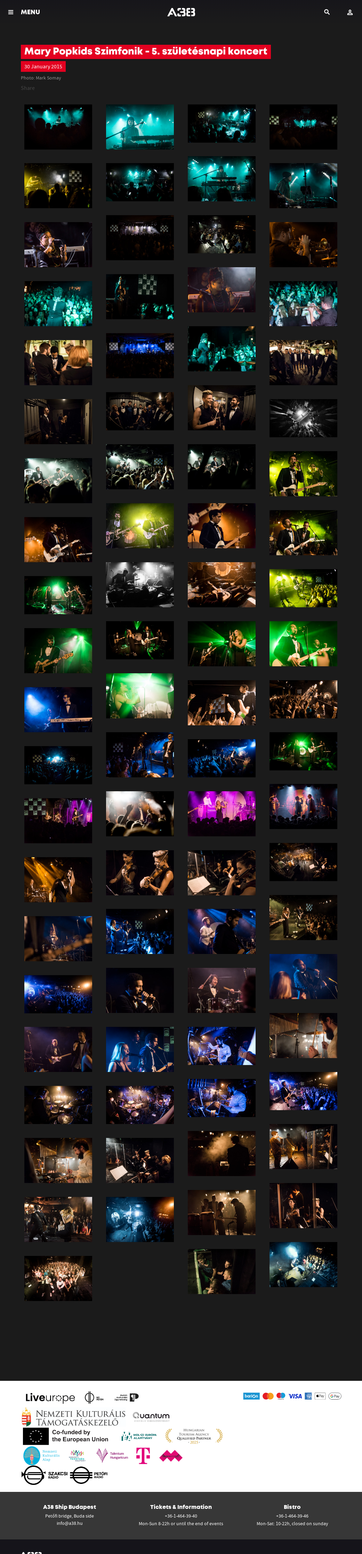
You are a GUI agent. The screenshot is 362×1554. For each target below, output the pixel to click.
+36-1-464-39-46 (292, 1516)
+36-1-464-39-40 (181, 1516)
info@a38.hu (70, 1523)
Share (28, 87)
